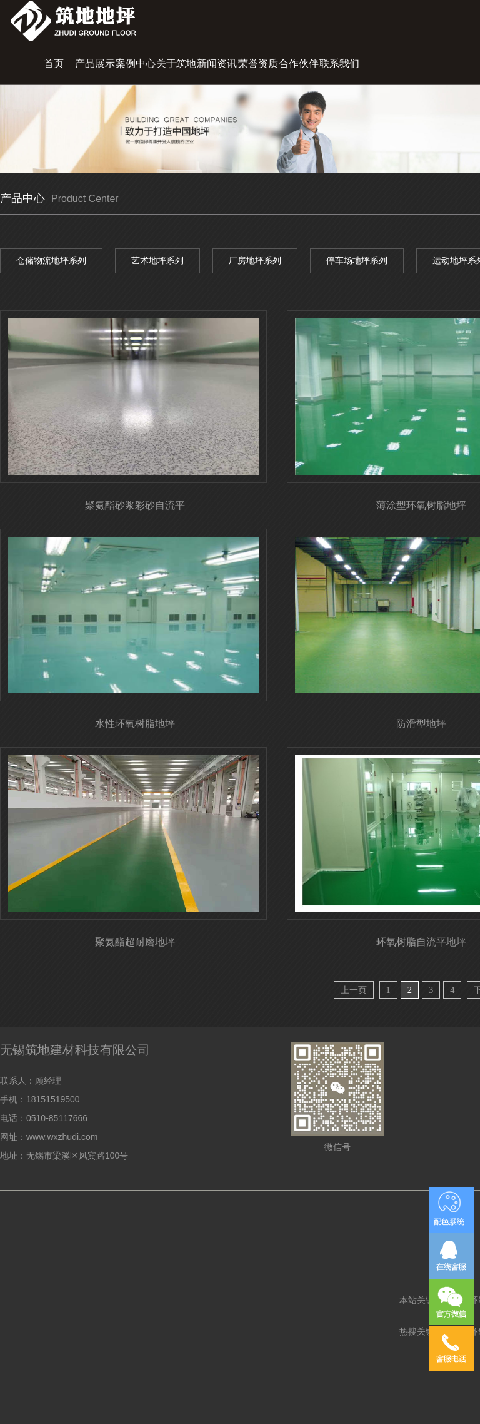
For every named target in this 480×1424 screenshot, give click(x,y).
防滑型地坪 (421, 723)
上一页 (354, 990)
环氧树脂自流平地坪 (421, 942)
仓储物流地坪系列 (51, 260)
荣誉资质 (258, 63)
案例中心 (136, 63)
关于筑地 (176, 63)
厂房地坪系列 (255, 260)
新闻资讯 (217, 63)
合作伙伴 (299, 63)
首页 (54, 63)
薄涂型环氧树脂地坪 (421, 505)
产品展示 (95, 63)
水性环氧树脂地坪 (135, 723)
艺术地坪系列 (157, 260)
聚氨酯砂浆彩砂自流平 (135, 505)
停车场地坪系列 (357, 260)
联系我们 (339, 63)
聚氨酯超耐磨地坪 (135, 942)
